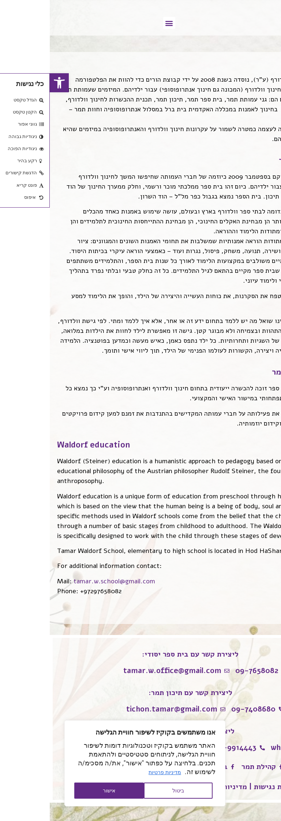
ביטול (128, 791)
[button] (9, 82)
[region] (95, 763)
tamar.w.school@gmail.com (64, 581)
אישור (59, 791)
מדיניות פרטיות (115, 772)
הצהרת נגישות (226, 787)
